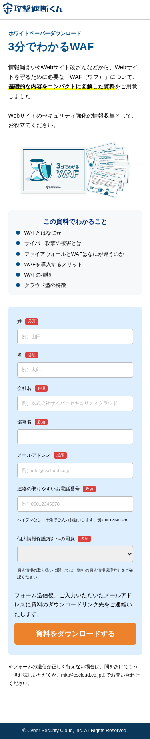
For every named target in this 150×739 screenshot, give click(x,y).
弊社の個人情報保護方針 (99, 570)
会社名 (24, 388)
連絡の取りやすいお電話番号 (48, 488)
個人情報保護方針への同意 (46, 538)
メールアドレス (34, 455)
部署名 (24, 421)
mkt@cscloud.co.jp (81, 675)
